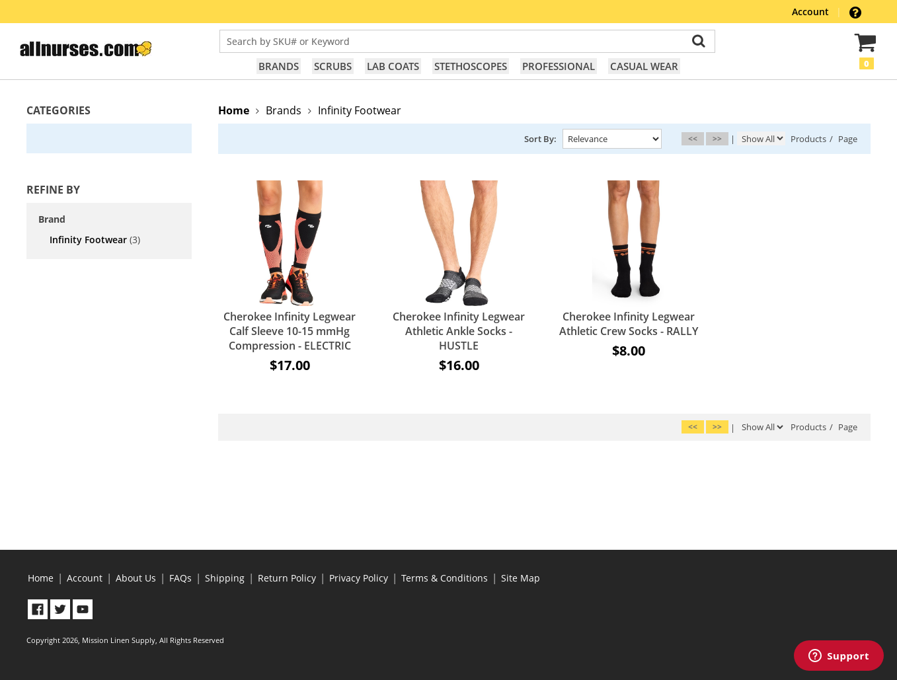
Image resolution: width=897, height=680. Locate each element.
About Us (136, 578)
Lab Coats (393, 66)
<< (692, 138)
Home (41, 578)
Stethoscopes (470, 66)
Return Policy (287, 578)
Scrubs (333, 66)
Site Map (520, 578)
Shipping (225, 578)
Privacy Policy (358, 578)
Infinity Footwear (95, 240)
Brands (278, 66)
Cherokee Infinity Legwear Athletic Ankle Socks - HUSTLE (459, 331)
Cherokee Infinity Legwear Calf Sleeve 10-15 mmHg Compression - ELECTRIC (289, 331)
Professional (558, 66)
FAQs (180, 578)
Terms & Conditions (444, 578)
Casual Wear (644, 66)
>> (717, 138)
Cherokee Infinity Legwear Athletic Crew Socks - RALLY (628, 323)
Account (812, 11)
